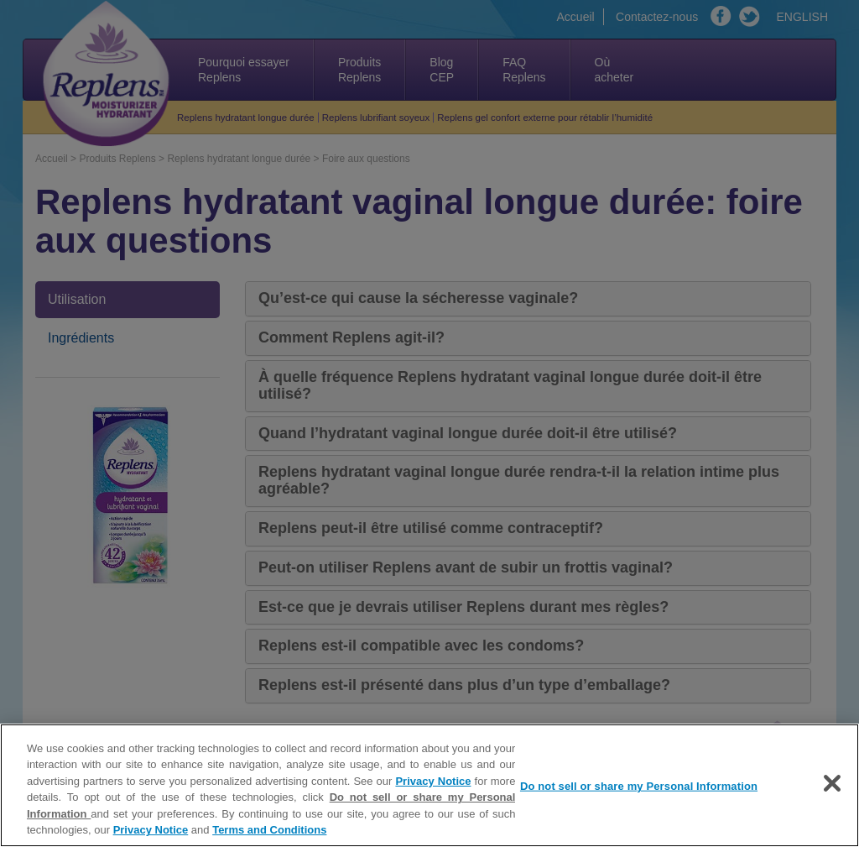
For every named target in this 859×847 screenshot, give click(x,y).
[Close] (832, 783)
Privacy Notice (433, 781)
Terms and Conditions (269, 829)
